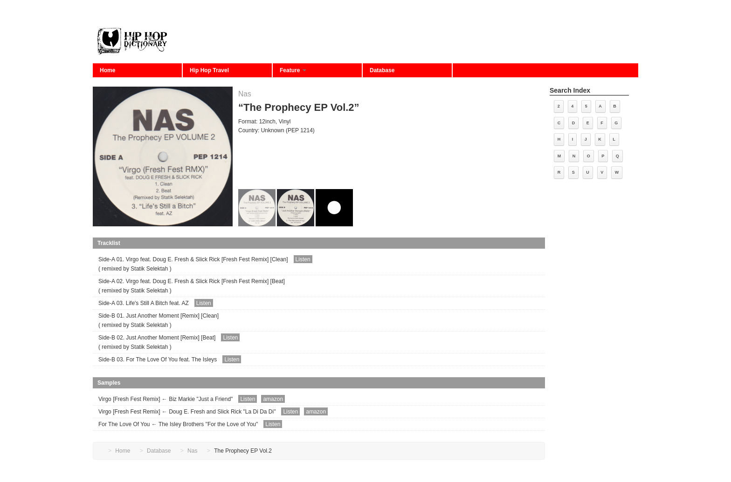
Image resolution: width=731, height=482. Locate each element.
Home (107, 70)
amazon (273, 399)
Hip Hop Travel (209, 70)
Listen (303, 259)
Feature (293, 70)
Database (382, 70)
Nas (244, 94)
